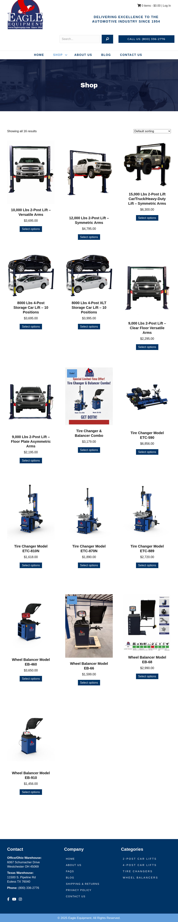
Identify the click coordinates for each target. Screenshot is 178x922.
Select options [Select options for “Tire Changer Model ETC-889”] (147, 565)
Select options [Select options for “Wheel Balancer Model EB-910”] (31, 792)
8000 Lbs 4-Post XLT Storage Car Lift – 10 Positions (89, 307)
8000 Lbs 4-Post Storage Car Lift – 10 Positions (30, 307)
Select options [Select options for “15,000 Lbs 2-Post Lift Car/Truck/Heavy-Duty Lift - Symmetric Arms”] (147, 217)
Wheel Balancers (140, 877)
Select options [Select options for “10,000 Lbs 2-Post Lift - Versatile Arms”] (31, 228)
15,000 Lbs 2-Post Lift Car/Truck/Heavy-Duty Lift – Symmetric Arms (147, 198)
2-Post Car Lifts (140, 858)
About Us (83, 54)
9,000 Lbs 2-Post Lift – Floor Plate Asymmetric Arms (31, 441)
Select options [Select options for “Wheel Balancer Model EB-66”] (89, 682)
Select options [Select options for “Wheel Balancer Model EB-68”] (147, 676)
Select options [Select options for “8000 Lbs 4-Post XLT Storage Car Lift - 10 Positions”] (89, 326)
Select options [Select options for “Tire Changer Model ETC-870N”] (89, 565)
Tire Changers (138, 871)
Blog (106, 54)
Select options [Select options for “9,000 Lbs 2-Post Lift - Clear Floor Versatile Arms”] (147, 347)
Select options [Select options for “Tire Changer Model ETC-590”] (147, 451)
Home (39, 54)
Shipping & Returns (83, 883)
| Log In (165, 5)
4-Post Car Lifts (140, 865)
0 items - (148, 5)
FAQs (70, 871)
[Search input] (80, 39)
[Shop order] (152, 131)
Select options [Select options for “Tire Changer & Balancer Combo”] (89, 450)
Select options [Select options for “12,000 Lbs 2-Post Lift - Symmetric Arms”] (89, 237)
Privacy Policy (79, 890)
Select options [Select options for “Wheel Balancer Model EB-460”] (31, 678)
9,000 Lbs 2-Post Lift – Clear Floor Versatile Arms (147, 328)
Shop (58, 54)
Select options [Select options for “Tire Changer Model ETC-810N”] (31, 565)
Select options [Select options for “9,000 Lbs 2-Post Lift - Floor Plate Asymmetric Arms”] (31, 460)
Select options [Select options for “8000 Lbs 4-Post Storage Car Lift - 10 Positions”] (31, 326)
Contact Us (131, 54)
